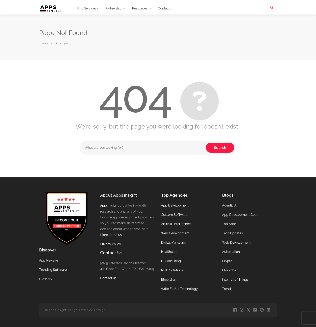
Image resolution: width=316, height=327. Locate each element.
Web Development (175, 233)
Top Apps (229, 224)
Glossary (45, 279)
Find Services (86, 8)
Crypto (227, 261)
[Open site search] (271, 7)
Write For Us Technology (179, 289)
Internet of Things (235, 279)
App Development (175, 205)
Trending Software (53, 270)
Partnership (113, 8)
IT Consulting (171, 261)
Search (220, 147)
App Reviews (49, 260)
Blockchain (169, 279)
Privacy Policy (110, 244)
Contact (164, 8)
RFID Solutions (172, 270)
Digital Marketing (173, 242)
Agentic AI (229, 205)
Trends (227, 289)
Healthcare (169, 252)
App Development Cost (240, 215)
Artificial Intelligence (176, 224)
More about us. (111, 235)
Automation (231, 252)
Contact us (108, 278)
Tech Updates (232, 233)
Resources (139, 8)
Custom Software (174, 215)
